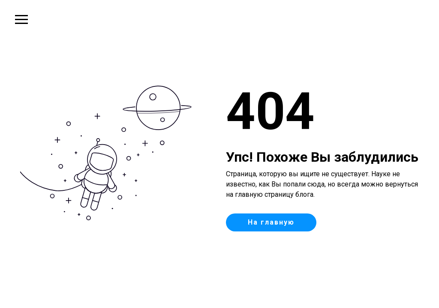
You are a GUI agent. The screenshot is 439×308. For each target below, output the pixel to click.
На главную (271, 222)
